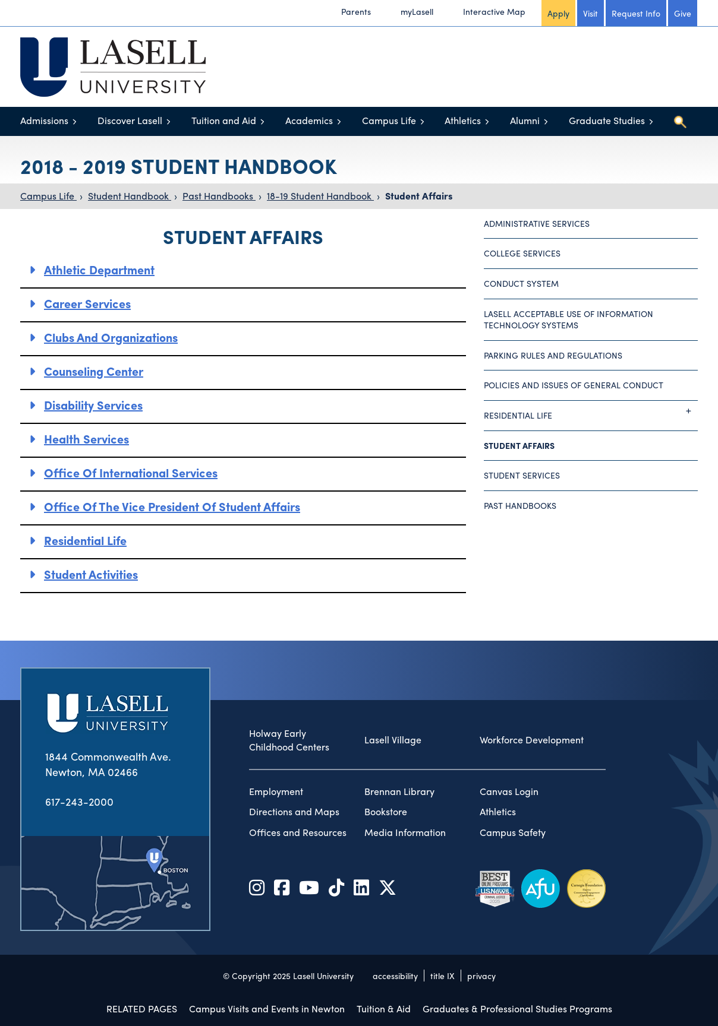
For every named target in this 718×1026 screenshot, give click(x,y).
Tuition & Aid (384, 1008)
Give (682, 13)
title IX (442, 975)
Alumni (525, 120)
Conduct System (521, 283)
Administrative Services (537, 223)
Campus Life (389, 120)
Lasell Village (392, 739)
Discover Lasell (129, 120)
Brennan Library (399, 791)
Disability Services (93, 404)
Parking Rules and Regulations (553, 355)
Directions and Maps (294, 811)
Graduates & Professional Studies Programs (517, 1008)
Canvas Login (509, 791)
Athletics (463, 120)
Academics (309, 120)
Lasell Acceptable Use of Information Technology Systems (568, 319)
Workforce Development (532, 739)
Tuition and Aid (223, 120)
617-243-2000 (79, 801)
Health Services (86, 438)
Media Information (405, 832)
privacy (481, 975)
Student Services (522, 475)
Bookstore (385, 811)
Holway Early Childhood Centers (289, 740)
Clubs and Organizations (111, 337)
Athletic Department (99, 269)
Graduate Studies (607, 120)
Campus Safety (513, 832)
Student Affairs (418, 195)
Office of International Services (131, 472)
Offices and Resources (298, 832)
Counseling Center (93, 370)
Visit (590, 13)
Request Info (636, 13)
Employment (276, 791)
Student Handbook (129, 195)
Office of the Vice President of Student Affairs (172, 506)
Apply (558, 13)
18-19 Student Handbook (320, 195)
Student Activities (91, 573)
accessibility (395, 975)
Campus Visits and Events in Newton (267, 1008)
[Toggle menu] (74, 121)
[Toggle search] (680, 122)
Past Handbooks (219, 195)
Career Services (87, 303)
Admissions (44, 120)
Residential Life (85, 540)
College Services (522, 253)
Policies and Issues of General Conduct (573, 385)
